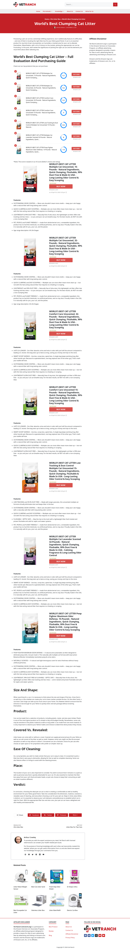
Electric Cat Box (72, 910)
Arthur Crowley (30, 837)
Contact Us (69, 930)
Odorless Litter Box (38, 910)
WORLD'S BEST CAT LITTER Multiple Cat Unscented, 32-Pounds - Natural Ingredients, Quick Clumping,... (41, 88)
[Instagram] (96, 935)
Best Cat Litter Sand (38, 887)
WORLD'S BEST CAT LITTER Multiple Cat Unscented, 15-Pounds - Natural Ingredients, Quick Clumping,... (41, 75)
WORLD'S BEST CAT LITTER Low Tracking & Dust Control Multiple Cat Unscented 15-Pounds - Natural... (42, 125)
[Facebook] (85, 935)
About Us (69, 927)
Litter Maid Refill (54, 910)
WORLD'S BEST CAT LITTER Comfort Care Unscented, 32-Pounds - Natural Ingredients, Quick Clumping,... (41, 100)
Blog (50, 935)
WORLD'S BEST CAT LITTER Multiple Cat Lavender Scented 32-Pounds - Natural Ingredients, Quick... (39, 137)
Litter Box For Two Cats (74, 827)
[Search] (115, 4)
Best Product (53, 927)
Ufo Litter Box (18, 827)
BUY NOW (61, 186)
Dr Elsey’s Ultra (72, 887)
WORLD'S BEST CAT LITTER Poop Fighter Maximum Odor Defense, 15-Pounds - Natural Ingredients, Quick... (41, 149)
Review (51, 931)
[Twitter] (92, 935)
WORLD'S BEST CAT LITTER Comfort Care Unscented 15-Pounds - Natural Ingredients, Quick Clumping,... (41, 112)
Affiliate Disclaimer (72, 934)
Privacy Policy (70, 938)
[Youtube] (99, 935)
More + (76, 815)
